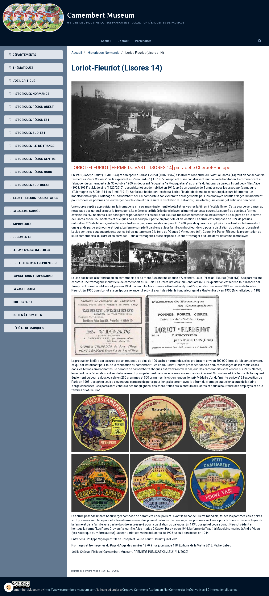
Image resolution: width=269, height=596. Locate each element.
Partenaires (143, 41)
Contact (123, 41)
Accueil (106, 41)
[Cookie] (9, 587)
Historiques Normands (103, 53)
